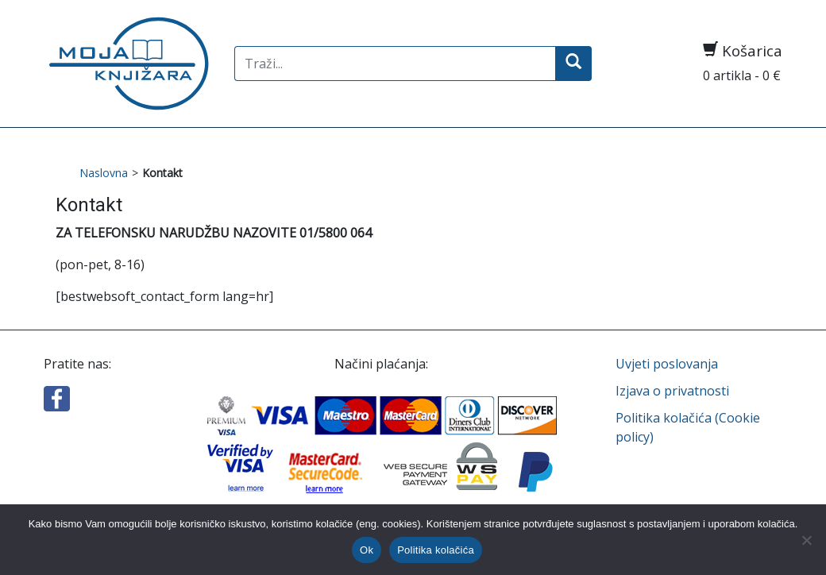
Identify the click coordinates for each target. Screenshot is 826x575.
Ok (366, 550)
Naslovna (103, 172)
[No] (806, 540)
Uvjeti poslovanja (667, 363)
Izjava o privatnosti (672, 390)
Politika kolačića (435, 550)
